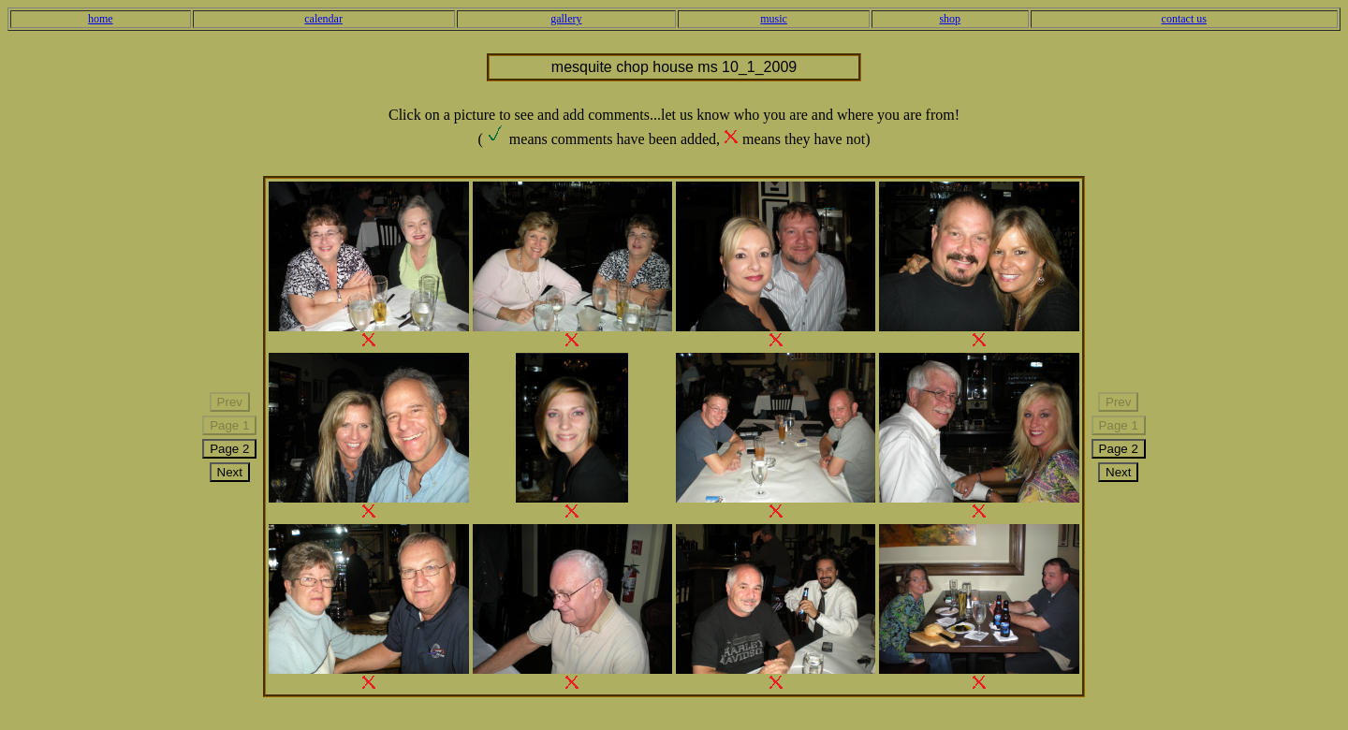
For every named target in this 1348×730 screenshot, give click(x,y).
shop (949, 18)
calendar (323, 18)
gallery (565, 18)
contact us (1184, 18)
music (773, 18)
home (100, 18)
